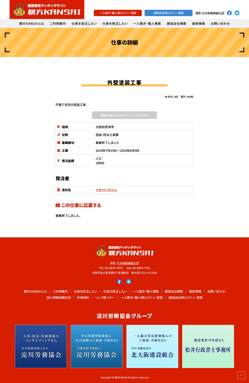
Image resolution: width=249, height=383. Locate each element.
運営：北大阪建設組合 (209, 13)
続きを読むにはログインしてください (124, 115)
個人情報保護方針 (59, 297)
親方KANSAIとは (31, 23)
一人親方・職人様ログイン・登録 (118, 13)
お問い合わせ (220, 23)
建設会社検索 (176, 23)
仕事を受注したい (84, 23)
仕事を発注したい (115, 23)
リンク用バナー (105, 297)
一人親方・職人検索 (147, 23)
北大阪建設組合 (128, 263)
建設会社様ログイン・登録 (168, 13)
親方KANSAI (121, 377)
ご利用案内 (58, 23)
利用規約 (83, 297)
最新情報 (198, 23)
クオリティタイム (106, 189)
